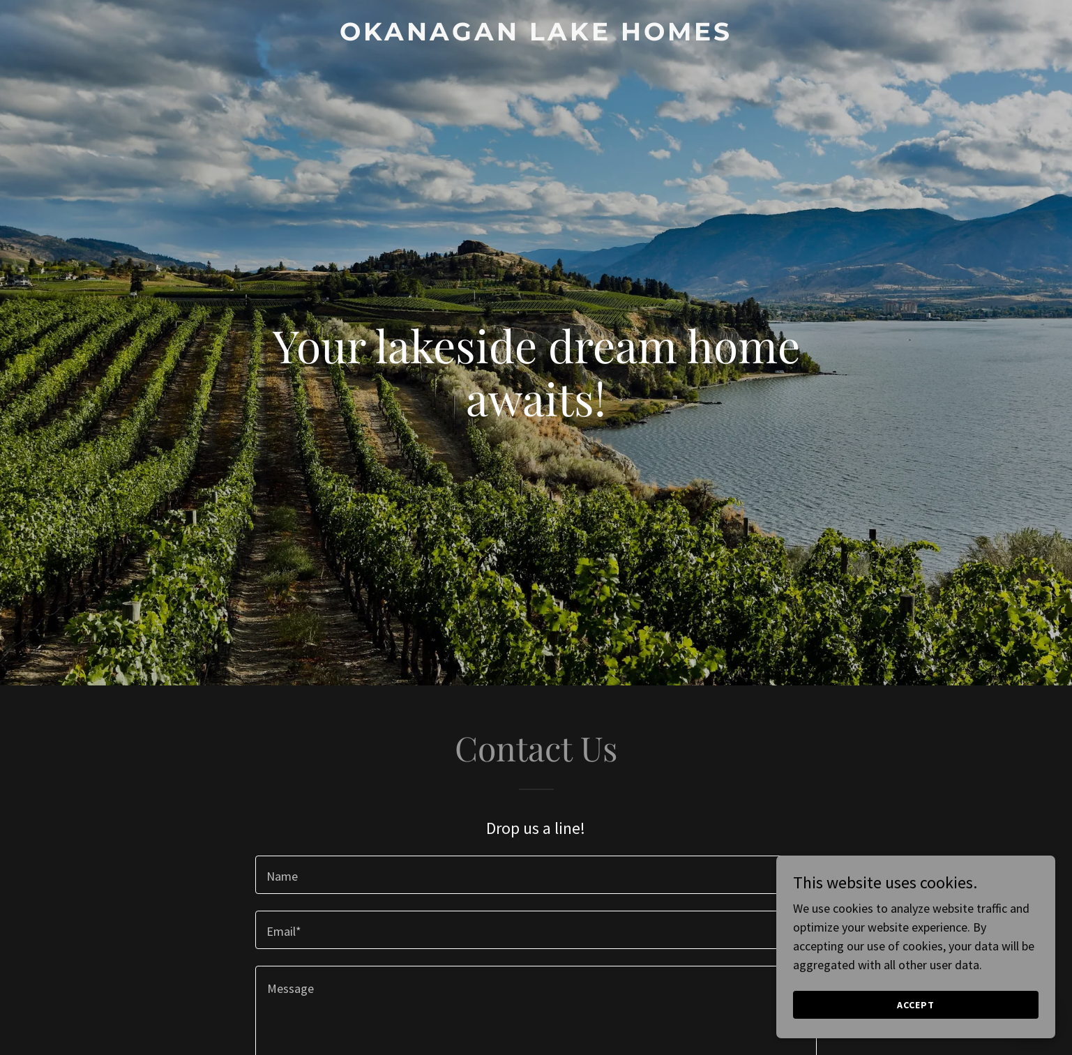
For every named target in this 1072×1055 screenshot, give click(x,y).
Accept (916, 1005)
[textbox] (536, 875)
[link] (536, 36)
